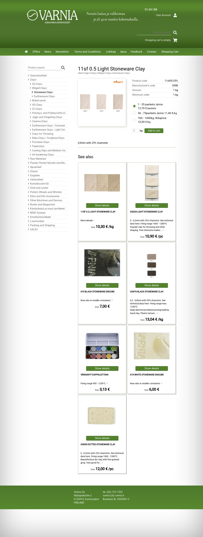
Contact (152, 51)
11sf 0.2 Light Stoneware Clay (98, 211)
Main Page (83, 73)
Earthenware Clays (43, 96)
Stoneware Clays (42, 92)
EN (155, 9)
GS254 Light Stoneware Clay (146, 211)
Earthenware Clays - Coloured (47, 125)
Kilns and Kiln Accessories (43, 196)
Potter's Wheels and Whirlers (44, 192)
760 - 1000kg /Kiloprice (152, 118)
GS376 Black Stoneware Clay (146, 291)
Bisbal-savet (37, 100)
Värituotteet (35, 179)
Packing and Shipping (41, 225)
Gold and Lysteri (37, 187)
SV (150, 9)
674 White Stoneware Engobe (147, 374)
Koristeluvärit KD (38, 183)
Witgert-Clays (38, 88)
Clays (31, 79)
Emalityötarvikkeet (39, 217)
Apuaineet (34, 167)
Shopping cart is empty (161, 40)
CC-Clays (35, 108)
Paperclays (36, 146)
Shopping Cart (170, 51)
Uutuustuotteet (37, 75)
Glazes (32, 171)
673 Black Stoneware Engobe (98, 291)
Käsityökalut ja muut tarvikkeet (46, 208)
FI (146, 9)
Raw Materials (36, 158)
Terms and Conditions (87, 51)
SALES (32, 229)
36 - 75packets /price (151, 113)
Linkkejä (111, 51)
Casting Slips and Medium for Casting (48, 150)
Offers (36, 51)
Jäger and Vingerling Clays (45, 117)
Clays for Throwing (41, 133)
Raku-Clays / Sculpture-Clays (46, 137)
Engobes (33, 175)
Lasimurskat (35, 221)
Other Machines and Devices (44, 200)
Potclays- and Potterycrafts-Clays (48, 113)
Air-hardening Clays (41, 154)
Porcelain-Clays (39, 142)
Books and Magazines (41, 204)
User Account (167, 15)
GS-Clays (35, 83)
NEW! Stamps (36, 212)
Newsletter (62, 51)
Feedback (136, 51)
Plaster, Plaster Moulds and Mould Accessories (47, 162)
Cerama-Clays (38, 121)
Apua (123, 51)
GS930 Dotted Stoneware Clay (98, 444)
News (47, 51)
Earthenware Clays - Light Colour (48, 129)
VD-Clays (35, 104)
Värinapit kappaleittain (94, 374)
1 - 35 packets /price (150, 104)
